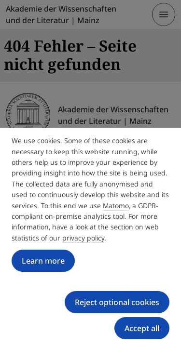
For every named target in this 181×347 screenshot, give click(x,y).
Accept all (142, 328)
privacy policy (83, 237)
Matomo (116, 205)
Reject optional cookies (117, 302)
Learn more (43, 260)
